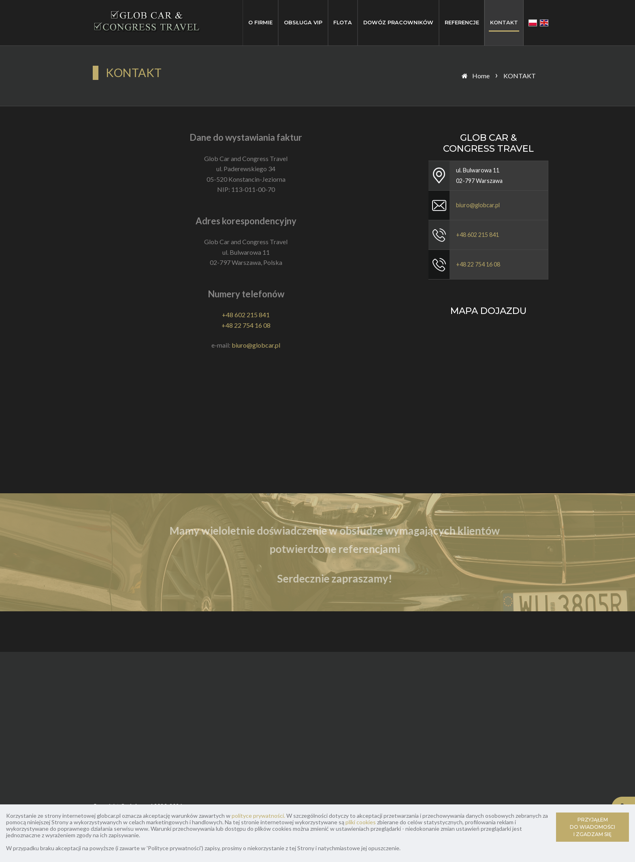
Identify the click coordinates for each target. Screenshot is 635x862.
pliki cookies (360, 822)
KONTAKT (504, 22)
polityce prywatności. (258, 815)
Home (481, 76)
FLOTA (342, 22)
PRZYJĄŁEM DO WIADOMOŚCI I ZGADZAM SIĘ (592, 827)
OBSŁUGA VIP (303, 22)
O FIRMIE (260, 22)
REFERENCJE (462, 22)
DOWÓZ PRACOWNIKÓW (398, 22)
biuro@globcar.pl (256, 345)
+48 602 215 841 (246, 314)
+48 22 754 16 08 (246, 325)
